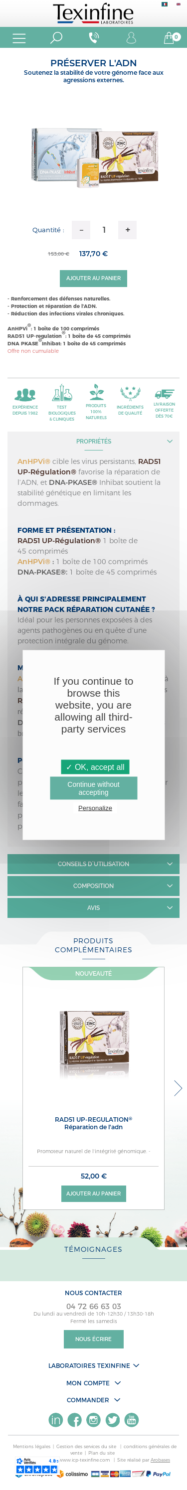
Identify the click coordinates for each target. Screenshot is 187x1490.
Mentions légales (31, 1446)
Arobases (160, 1460)
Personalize (95, 808)
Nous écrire (93, 1339)
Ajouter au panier (93, 278)
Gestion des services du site (87, 1446)
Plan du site (101, 1453)
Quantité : (48, 230)
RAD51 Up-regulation (93, 1123)
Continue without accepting (93, 788)
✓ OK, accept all (95, 767)
